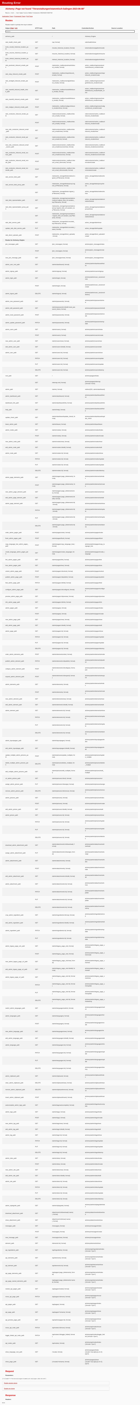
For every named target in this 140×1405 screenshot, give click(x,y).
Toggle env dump (9, 1388)
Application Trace (7, 16)
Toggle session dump (10, 1383)
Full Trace (29, 16)
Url (16, 28)
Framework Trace (19, 16)
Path (12, 28)
